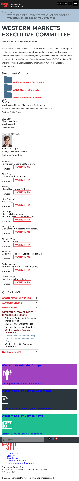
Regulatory (12, 458)
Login (70, 3)
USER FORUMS (9, 307)
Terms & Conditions (17, 460)
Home (7, 12)
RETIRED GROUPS (11, 351)
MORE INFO (22, 167)
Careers (11, 456)
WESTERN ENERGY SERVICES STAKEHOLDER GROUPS (38, 15)
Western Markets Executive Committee (31, 18)
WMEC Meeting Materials (21, 90)
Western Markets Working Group (20, 335)
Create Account (62, 3)
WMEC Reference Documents (24, 98)
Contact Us (12, 453)
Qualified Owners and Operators (20, 327)
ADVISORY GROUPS (12, 303)
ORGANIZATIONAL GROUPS (16, 298)
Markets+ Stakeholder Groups (19, 324)
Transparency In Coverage (20, 463)
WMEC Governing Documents (24, 82)
